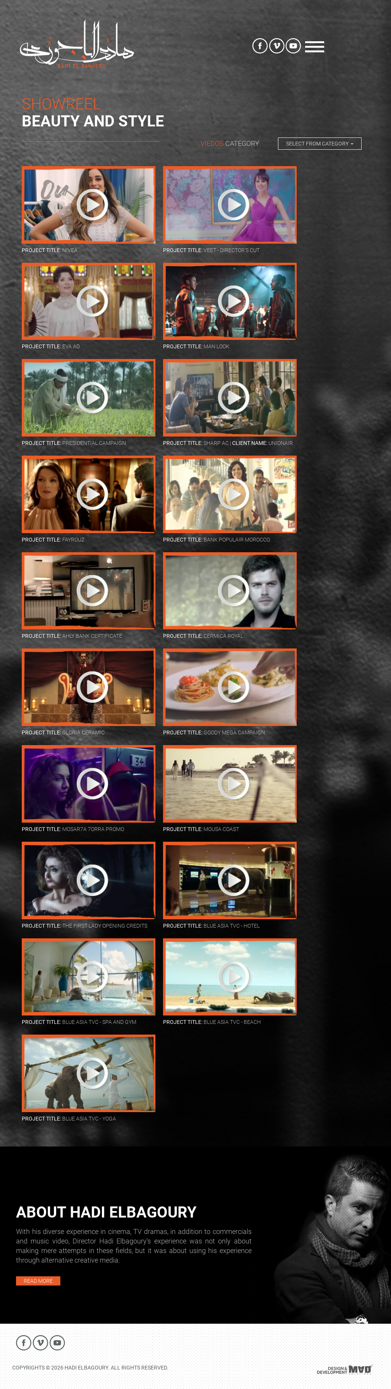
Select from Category (320, 144)
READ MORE (38, 1281)
